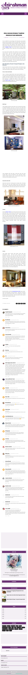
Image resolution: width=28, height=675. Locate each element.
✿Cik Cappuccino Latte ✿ (10, 362)
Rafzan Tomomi (8, 446)
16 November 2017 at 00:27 (15, 501)
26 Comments (21, 37)
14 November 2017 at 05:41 (14, 438)
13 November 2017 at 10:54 (16, 334)
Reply (6, 317)
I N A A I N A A (7, 327)
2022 (14, 616)
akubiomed (7, 494)
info (15, 627)
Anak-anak (4, 625)
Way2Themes (9, 673)
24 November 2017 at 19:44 (15, 508)
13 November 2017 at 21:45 (18, 416)
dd (5, 356)
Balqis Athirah (8, 423)
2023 (14, 614)
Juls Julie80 (7, 508)
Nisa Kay (7, 350)
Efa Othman (7, 319)
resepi (7, 630)
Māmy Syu (7, 453)
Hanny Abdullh (8, 469)
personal (8, 303)
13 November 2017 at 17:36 (15, 402)
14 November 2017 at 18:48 (17, 478)
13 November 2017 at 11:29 (13, 344)
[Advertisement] (14, 24)
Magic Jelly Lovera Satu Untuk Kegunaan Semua (16, 595)
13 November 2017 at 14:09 (20, 362)
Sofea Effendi (8, 461)
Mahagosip (7, 430)
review (10, 630)
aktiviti (17, 625)
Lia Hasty (7, 438)
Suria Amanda (8, 334)
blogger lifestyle (5, 627)
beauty (20, 625)
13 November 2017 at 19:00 (15, 409)
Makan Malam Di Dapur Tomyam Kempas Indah (16, 599)
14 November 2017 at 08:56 (14, 453)
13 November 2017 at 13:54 (11, 356)
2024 (14, 612)
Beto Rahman (8, 402)
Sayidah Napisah (8, 311)
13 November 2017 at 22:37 (16, 423)
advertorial (13, 625)
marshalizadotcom (9, 416)
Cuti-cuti (8, 625)
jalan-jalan (19, 627)
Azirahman (6, 37)
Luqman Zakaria (8, 478)
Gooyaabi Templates (19, 673)
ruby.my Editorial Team (10, 379)
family (10, 627)
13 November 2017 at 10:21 (15, 319)
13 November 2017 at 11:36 (13, 350)
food (12, 627)
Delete (8, 317)
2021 (14, 618)
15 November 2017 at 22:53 (15, 494)
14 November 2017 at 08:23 (16, 446)
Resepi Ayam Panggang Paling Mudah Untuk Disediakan (15, 591)
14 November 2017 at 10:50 (16, 469)
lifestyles (5, 303)
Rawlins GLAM (8, 486)
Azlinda (6, 344)
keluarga (23, 627)
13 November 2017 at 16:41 (14, 396)
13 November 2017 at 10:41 (15, 327)
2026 (14, 609)
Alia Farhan (7, 409)
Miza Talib (7, 396)
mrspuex (7, 387)
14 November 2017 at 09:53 (16, 461)
